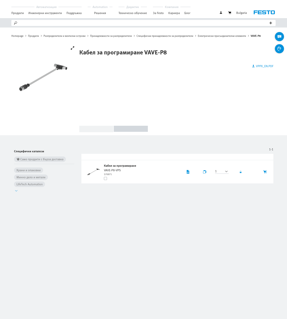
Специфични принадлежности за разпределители (164, 36)
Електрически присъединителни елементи (222, 36)
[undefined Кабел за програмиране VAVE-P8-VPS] (120, 169)
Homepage (17, 36)
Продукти (33, 36)
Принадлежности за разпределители (111, 36)
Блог (187, 13)
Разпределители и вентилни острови (65, 36)
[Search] (144, 23)
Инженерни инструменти (45, 13)
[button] (219, 171)
